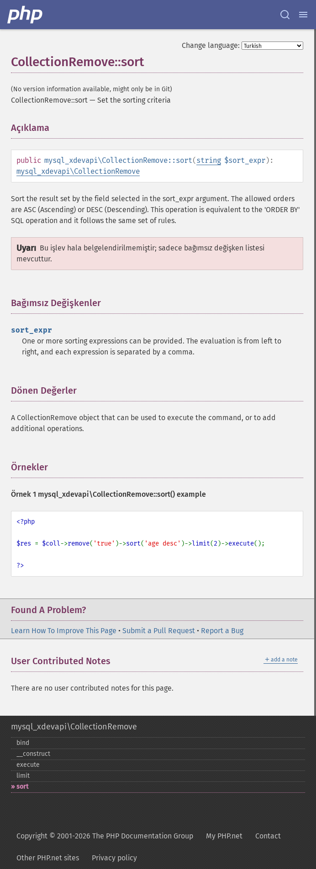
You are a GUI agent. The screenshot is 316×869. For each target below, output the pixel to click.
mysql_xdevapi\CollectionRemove (78, 171)
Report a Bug (222, 630)
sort (22, 787)
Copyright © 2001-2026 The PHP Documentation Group (104, 836)
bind (22, 743)
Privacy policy (114, 857)
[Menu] (303, 14)
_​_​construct (33, 754)
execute (28, 765)
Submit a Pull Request (158, 630)
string (208, 160)
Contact (268, 836)
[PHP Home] (25, 14)
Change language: (211, 45)
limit (23, 776)
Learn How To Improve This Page (63, 630)
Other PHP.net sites (47, 857)
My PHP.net (224, 836)
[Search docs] (285, 14)
